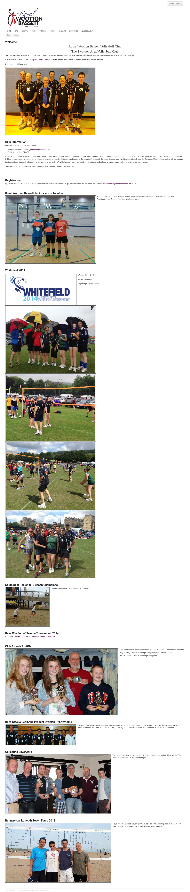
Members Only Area (175, 3)
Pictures (43, 31)
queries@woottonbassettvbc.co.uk (36, 150)
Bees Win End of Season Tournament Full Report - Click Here (30, 637)
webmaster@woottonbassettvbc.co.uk (120, 184)
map (46, 60)
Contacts (62, 31)
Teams (34, 31)
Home (9, 31)
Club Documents (87, 31)
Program (24, 31)
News (16, 31)
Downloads (73, 31)
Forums (52, 31)
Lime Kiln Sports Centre (33, 60)
